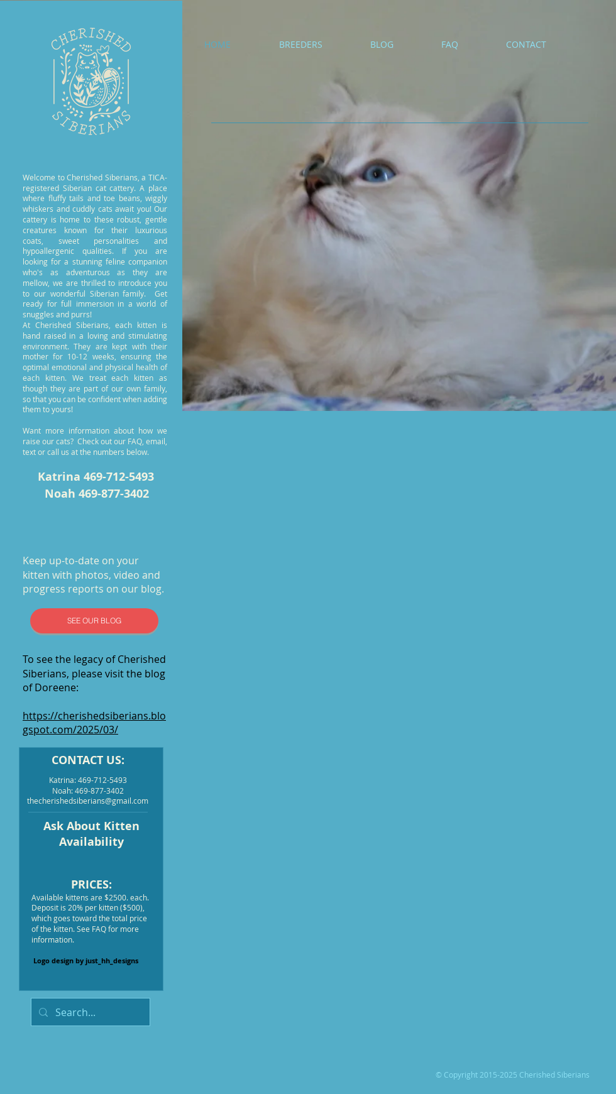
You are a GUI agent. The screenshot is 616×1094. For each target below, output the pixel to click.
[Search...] (89, 1012)
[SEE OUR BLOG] (94, 620)
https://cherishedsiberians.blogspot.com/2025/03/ (94, 722)
